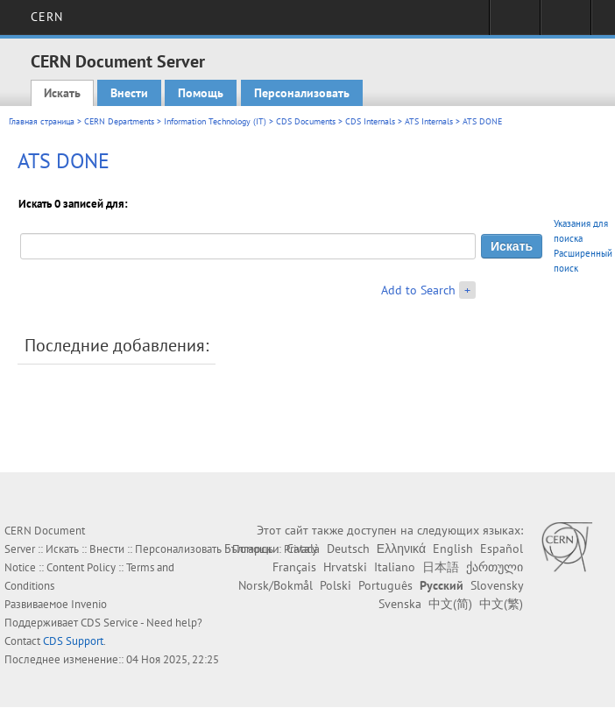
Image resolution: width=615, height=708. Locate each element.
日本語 (440, 567)
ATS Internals (429, 121)
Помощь (200, 93)
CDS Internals (370, 121)
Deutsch (348, 548)
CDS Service (109, 622)
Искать (62, 93)
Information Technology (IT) (215, 121)
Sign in (515, 23)
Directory (565, 23)
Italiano (394, 567)
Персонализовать (302, 93)
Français (294, 567)
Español (501, 548)
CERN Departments (119, 121)
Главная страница (41, 121)
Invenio (89, 604)
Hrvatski (345, 567)
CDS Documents (306, 121)
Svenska (399, 604)
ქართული (494, 567)
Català (303, 548)
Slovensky (496, 585)
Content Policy (81, 567)
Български (251, 548)
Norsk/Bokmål (275, 585)
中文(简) (450, 604)
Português (385, 585)
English (453, 548)
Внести (129, 93)
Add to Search (418, 290)
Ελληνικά (401, 548)
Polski (335, 585)
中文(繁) (501, 604)
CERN (47, 17)
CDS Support (73, 641)
